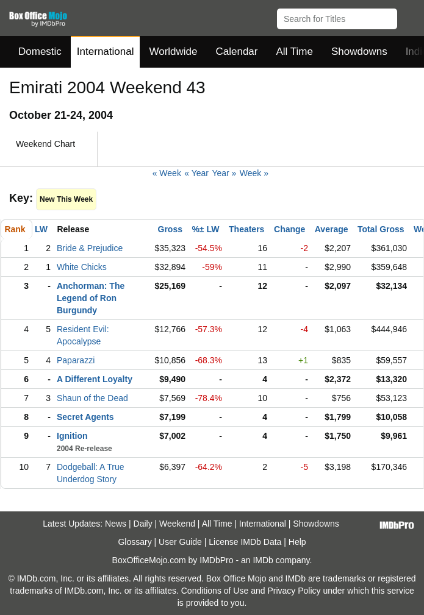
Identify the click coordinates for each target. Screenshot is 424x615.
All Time (294, 51)
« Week (167, 173)
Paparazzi (76, 360)
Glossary (134, 542)
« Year (196, 173)
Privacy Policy (293, 590)
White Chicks (82, 267)
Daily (143, 523)
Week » (254, 173)
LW (41, 229)
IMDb (263, 560)
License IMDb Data (245, 542)
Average (331, 229)
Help (297, 542)
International (105, 51)
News (115, 523)
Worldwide (173, 51)
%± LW (205, 229)
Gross (170, 229)
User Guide (180, 542)
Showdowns (359, 51)
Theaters (246, 229)
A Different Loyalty (94, 379)
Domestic (40, 51)
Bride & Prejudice (90, 248)
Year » (224, 173)
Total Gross (381, 229)
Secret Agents (85, 417)
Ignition (72, 436)
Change (289, 229)
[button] (409, 16)
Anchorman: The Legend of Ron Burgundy (90, 298)
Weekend (177, 523)
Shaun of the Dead (92, 398)
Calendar (237, 51)
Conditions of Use (215, 590)
